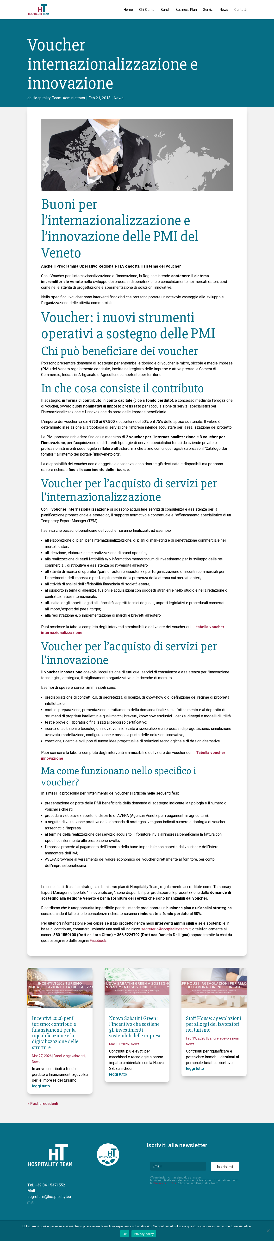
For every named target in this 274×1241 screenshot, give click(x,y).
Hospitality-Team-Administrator (58, 98)
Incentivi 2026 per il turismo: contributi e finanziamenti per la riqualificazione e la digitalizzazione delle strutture (55, 1033)
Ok (125, 1234)
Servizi (208, 10)
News (224, 10)
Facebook (98, 940)
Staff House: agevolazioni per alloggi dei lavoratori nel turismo (213, 1024)
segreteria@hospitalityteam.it (166, 929)
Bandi (165, 10)
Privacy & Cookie (164, 1183)
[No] (268, 1230)
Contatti (240, 10)
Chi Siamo (147, 10)
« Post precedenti (42, 1103)
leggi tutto (41, 1086)
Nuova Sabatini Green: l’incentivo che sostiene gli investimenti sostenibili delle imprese (135, 1027)
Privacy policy (144, 1234)
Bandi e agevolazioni (69, 1056)
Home (128, 10)
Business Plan (186, 10)
